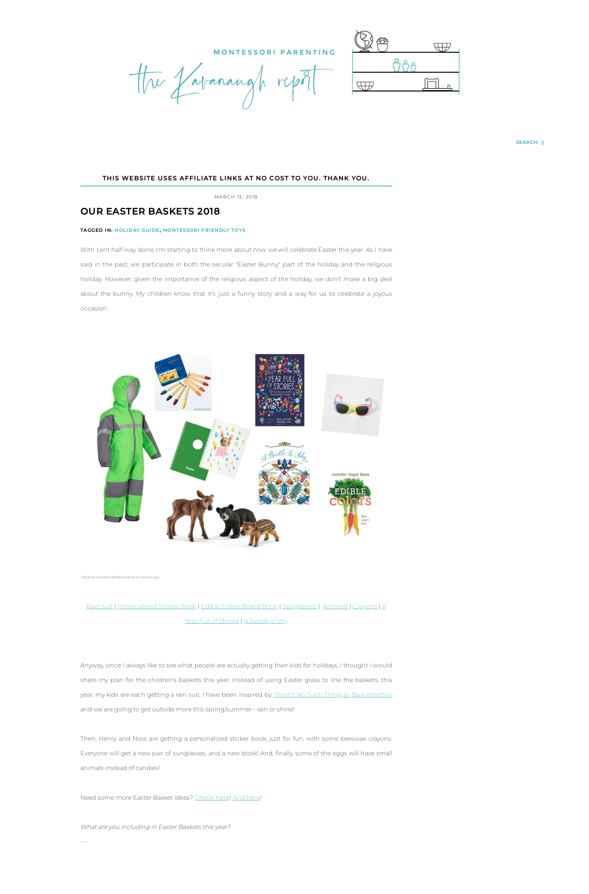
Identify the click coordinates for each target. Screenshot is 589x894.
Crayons (354, 606)
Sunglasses (291, 606)
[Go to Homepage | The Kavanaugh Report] (294, 119)
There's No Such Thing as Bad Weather (333, 694)
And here (244, 797)
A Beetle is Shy (258, 621)
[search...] (530, 143)
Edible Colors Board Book (231, 606)
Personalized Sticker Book (151, 606)
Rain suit (96, 606)
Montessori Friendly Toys (204, 230)
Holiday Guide (137, 230)
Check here (211, 797)
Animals (326, 606)
